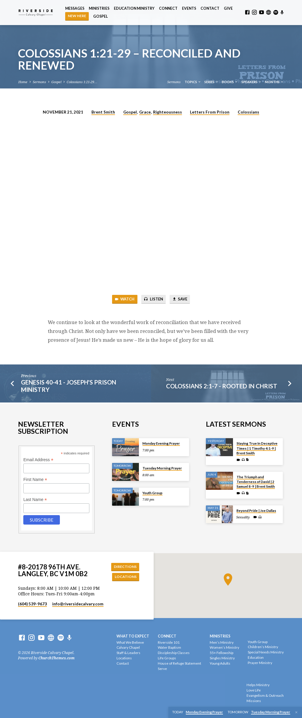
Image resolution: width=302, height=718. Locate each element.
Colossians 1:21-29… (82, 82)
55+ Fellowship (221, 653)
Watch (123, 299)
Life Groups (167, 658)
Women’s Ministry (224, 647)
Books (230, 82)
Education (256, 657)
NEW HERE (77, 16)
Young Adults (220, 663)
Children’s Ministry (263, 647)
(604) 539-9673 (32, 604)
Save (180, 299)
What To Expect (132, 636)
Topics (193, 82)
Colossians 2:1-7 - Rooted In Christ (221, 386)
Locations (125, 576)
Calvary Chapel (128, 647)
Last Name (35, 499)
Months (274, 82)
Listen (153, 299)
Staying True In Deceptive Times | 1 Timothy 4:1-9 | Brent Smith (257, 447)
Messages (74, 8)
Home (22, 82)
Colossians (248, 112)
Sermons (39, 82)
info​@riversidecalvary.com (78, 604)
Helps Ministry (258, 685)
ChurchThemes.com (56, 658)
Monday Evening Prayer (161, 443)
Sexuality (243, 517)
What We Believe (130, 642)
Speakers (252, 82)
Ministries (99, 8)
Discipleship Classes (174, 653)
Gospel (100, 16)
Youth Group (152, 492)
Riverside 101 (169, 642)
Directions (125, 566)
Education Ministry (134, 8)
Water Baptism (169, 647)
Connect (168, 8)
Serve (162, 668)
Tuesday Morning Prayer (162, 467)
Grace (145, 112)
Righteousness (167, 112)
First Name (35, 479)
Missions (254, 701)
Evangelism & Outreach (265, 695)
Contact (210, 8)
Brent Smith (103, 112)
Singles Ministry (222, 658)
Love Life (254, 690)
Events (189, 8)
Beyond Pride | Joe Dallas (256, 510)
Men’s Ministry (222, 642)
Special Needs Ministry (266, 652)
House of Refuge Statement (179, 663)
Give (228, 8)
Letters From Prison (209, 112)
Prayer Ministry (260, 663)
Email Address (38, 459)
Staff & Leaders (128, 653)
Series (211, 82)
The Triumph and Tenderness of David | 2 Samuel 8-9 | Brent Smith (256, 481)
